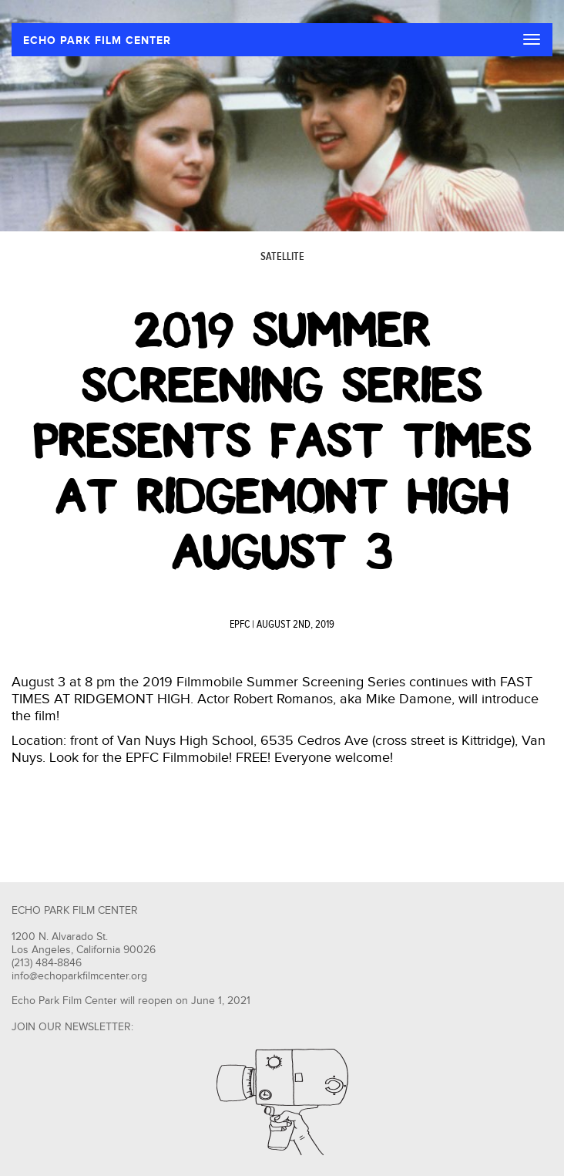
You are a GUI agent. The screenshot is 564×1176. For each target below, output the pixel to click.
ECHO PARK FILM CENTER (97, 40)
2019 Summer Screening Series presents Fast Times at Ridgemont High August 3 (282, 441)
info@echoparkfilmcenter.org (79, 976)
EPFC (240, 624)
